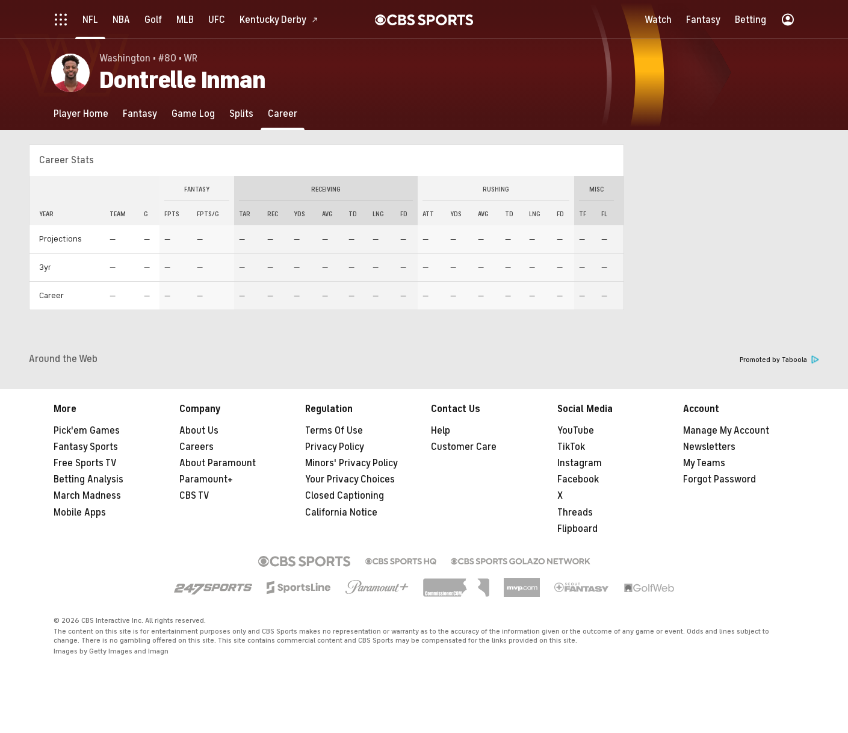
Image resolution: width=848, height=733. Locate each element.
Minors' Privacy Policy (351, 463)
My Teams (704, 463)
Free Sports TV (85, 463)
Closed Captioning (344, 496)
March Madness (87, 496)
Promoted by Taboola (779, 360)
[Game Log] (193, 113)
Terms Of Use (334, 431)
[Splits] (241, 113)
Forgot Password (719, 479)
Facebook (578, 479)
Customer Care (464, 447)
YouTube (575, 431)
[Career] (283, 113)
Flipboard (577, 529)
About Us (198, 431)
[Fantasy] (140, 113)
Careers (196, 447)
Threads (575, 513)
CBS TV (194, 496)
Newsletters (709, 447)
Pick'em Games (87, 431)
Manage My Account (726, 431)
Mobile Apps (80, 513)
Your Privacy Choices (350, 479)
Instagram (579, 463)
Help (440, 431)
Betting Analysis (88, 479)
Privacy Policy (334, 447)
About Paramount (217, 463)
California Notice (341, 513)
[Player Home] (81, 113)
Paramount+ (206, 479)
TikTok (571, 447)
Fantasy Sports (86, 447)
